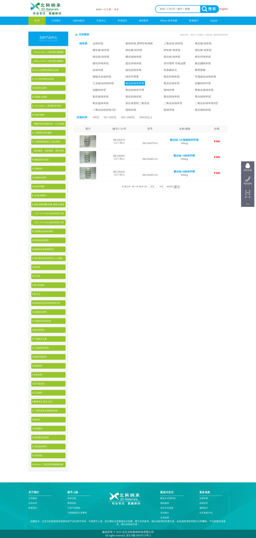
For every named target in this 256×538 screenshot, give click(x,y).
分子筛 (37, 276)
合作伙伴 (32, 503)
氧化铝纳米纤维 (135, 89)
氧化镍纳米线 (101, 96)
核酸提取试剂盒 (41, 159)
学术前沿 (122, 20)
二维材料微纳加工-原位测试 (47, 141)
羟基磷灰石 (170, 70)
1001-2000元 (128, 117)
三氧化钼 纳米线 (173, 43)
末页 (161, 186)
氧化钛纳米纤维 (221, 35)
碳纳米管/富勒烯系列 (44, 249)
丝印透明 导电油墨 (175, 63)
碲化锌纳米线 (203, 56)
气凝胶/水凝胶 (40, 97)
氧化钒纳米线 (172, 96)
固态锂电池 (39, 330)
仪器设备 (38, 455)
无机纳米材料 (40, 446)
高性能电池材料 (41, 240)
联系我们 (193, 20)
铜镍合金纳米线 (102, 76)
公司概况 (32, 498)
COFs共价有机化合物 (44, 79)
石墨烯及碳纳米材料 (43, 231)
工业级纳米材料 (41, 348)
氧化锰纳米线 (101, 103)
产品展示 (199, 35)
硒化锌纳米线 (101, 63)
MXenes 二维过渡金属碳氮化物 (48, 464)
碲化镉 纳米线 (101, 56)
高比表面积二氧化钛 (137, 103)
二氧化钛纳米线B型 (206, 103)
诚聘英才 (203, 508)
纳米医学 (143, 20)
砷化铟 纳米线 (134, 50)
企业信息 (164, 517)
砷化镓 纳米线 (172, 50)
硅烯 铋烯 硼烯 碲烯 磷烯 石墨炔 (49, 204)
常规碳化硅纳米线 (205, 76)
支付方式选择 (166, 508)
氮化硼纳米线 (203, 63)
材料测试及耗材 (41, 437)
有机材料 (38, 374)
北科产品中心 (48, 37)
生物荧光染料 (40, 88)
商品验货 (164, 503)
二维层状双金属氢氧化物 (45, 410)
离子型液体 (39, 285)
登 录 (116, 9)
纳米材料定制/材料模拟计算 (47, 303)
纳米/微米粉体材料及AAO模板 (48, 258)
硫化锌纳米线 (133, 63)
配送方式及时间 (167, 498)
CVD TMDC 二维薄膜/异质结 (47, 106)
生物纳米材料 (40, 177)
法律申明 (203, 498)
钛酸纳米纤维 (203, 83)
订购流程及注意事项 (77, 512)
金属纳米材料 (40, 312)
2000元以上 (145, 117)
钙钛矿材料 (39, 115)
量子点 (37, 294)
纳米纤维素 (39, 186)
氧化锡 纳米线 (203, 43)
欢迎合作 (203, 503)
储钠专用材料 (40, 357)
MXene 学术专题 (168, 20)
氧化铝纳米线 (133, 96)
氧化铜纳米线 (203, 109)
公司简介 (56, 20)
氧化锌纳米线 (172, 76)
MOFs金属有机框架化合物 (46, 70)
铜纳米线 (131, 109)
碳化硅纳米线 (133, 70)
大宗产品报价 (73, 508)
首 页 (37, 20)
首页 (192, 35)
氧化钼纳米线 (203, 96)
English (223, 8)
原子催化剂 (39, 383)
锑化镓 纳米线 (203, 50)
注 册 (108, 9)
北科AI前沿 (79, 20)
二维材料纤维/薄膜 (43, 132)
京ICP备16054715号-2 (138, 535)
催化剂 (37, 419)
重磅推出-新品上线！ (44, 401)
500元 (96, 117)
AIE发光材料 (40, 195)
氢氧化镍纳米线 (204, 89)
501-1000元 (110, 117)
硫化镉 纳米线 (172, 56)
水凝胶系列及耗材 (42, 321)
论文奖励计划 (205, 512)
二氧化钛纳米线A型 (104, 109)
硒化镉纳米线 (133, 56)
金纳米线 (98, 43)
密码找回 (71, 503)
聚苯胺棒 (200, 70)
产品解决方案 (40, 339)
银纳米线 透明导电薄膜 (139, 43)
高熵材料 (38, 168)
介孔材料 (38, 392)
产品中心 (101, 20)
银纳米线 (169, 109)
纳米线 (37, 267)
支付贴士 (164, 512)
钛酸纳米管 (99, 89)
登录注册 (71, 498)
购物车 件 (101, 9)
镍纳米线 (169, 89)
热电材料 (38, 366)
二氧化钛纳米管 (173, 103)
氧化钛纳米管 (172, 83)
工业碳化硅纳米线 (103, 83)
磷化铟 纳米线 (101, 50)
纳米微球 (38, 428)
